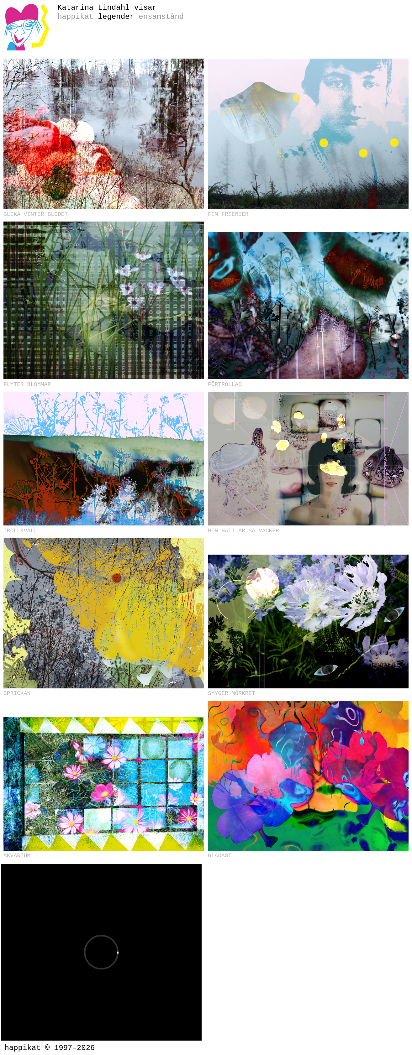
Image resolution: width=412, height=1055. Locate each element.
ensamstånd (161, 17)
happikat (75, 17)
